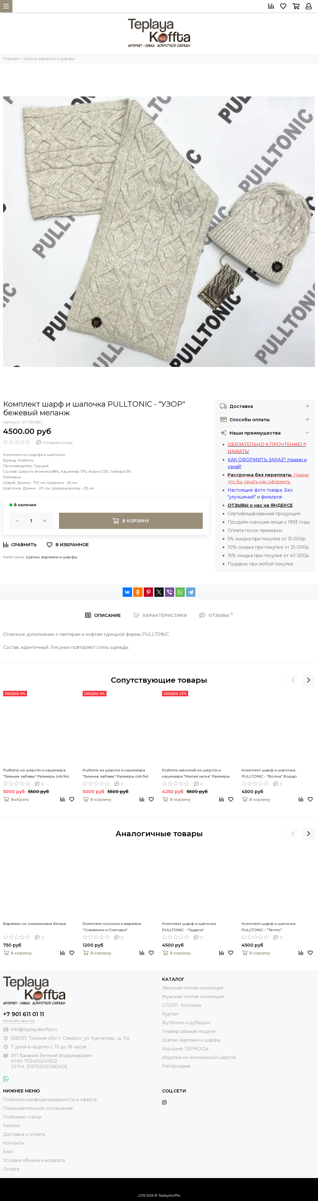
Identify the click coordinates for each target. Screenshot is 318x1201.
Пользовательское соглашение (38, 1108)
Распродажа (176, 1066)
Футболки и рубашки (186, 1022)
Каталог (11, 1125)
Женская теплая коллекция (192, 988)
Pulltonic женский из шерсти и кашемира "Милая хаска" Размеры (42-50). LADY (196, 773)
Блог (8, 1151)
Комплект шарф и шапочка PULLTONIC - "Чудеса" (189, 926)
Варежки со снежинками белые (34, 923)
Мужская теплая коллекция (193, 996)
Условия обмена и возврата (34, 1160)
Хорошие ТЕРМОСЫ (185, 1048)
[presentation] (293, 680)
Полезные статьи (22, 1117)
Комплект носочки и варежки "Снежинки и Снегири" (112, 926)
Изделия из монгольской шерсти (199, 1057)
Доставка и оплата (24, 1134)
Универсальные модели (189, 1031)
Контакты (13, 1143)
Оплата (11, 1169)
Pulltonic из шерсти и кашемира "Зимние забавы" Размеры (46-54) (36, 773)
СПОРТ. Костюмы (181, 1005)
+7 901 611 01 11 (23, 1014)
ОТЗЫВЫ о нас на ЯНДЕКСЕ (260, 505)
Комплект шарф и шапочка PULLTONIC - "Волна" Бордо (269, 773)
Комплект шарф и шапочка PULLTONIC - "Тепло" (268, 926)
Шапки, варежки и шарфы (51, 557)
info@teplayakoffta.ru (34, 1029)
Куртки (170, 1014)
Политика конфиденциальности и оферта (50, 1099)
